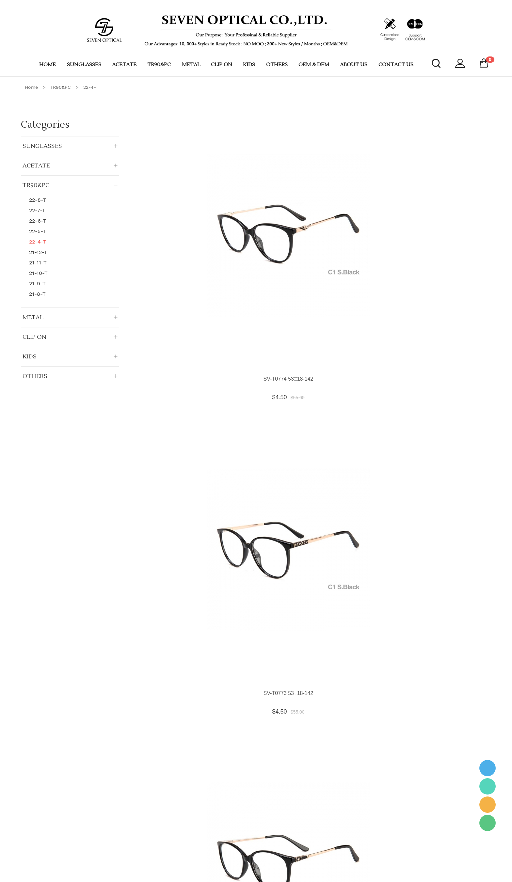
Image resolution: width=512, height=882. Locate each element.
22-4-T (90, 87)
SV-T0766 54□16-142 (194, 451)
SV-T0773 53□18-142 (279, 190)
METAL (191, 64)
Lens (321, 823)
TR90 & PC (236, 845)
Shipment (143, 845)
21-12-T (38, 252)
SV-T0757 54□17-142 (279, 713)
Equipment (327, 812)
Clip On (232, 855)
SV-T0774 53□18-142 (194, 190)
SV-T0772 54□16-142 (364, 190)
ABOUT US (353, 64)
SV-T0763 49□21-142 (448, 451)
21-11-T (38, 263)
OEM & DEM (313, 64)
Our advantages (150, 823)
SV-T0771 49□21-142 (448, 190)
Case (321, 834)
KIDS (249, 64)
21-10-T (38, 273)
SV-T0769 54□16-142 (279, 320)
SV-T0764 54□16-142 (364, 451)
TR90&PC (159, 64)
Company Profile (151, 812)
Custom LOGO (149, 855)
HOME (47, 64)
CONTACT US (395, 64)
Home (31, 87)
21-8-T (37, 294)
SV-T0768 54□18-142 (364, 320)
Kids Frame (236, 866)
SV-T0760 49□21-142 (364, 582)
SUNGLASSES (84, 64)
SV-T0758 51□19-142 (194, 713)
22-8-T (37, 200)
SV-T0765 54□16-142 (279, 451)
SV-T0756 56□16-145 (364, 713)
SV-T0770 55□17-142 (194, 320)
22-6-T (37, 221)
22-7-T (37, 210)
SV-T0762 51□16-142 (194, 582)
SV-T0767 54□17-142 (448, 320)
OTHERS (277, 64)
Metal (230, 834)
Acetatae (234, 823)
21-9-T (37, 283)
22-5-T (37, 231)
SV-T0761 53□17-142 (279, 582)
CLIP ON (221, 64)
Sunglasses (236, 812)
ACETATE (124, 64)
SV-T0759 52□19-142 (448, 582)
